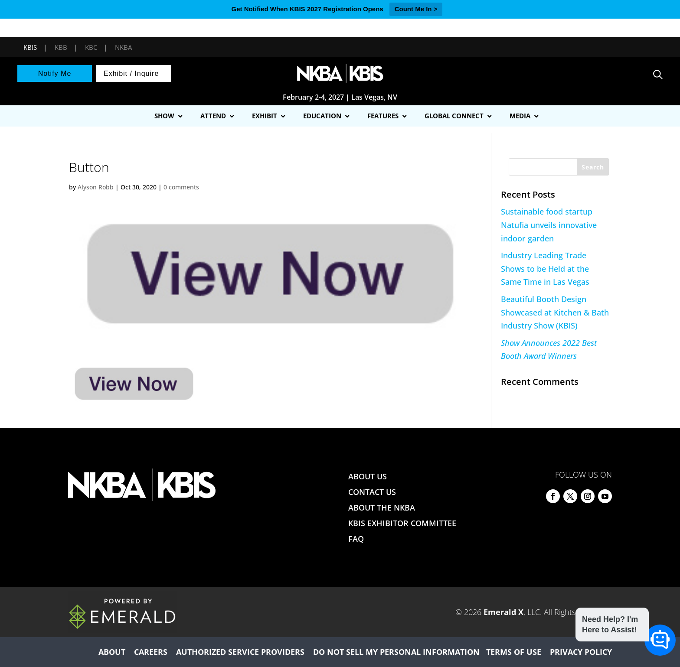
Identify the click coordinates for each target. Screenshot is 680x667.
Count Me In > (416, 9)
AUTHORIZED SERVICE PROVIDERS (240, 652)
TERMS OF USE (513, 652)
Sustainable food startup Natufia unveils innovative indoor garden (549, 224)
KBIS (30, 47)
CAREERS (150, 652)
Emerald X (503, 612)
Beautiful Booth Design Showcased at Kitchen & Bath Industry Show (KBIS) (555, 312)
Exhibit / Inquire (131, 73)
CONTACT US (372, 492)
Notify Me (55, 73)
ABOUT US (367, 476)
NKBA (123, 47)
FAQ (356, 539)
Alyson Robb (96, 187)
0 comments (181, 187)
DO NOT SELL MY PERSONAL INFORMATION (396, 652)
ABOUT (111, 652)
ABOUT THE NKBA (381, 507)
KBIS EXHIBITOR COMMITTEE (402, 523)
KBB (61, 47)
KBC (91, 47)
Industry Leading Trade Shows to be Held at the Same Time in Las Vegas (545, 268)
